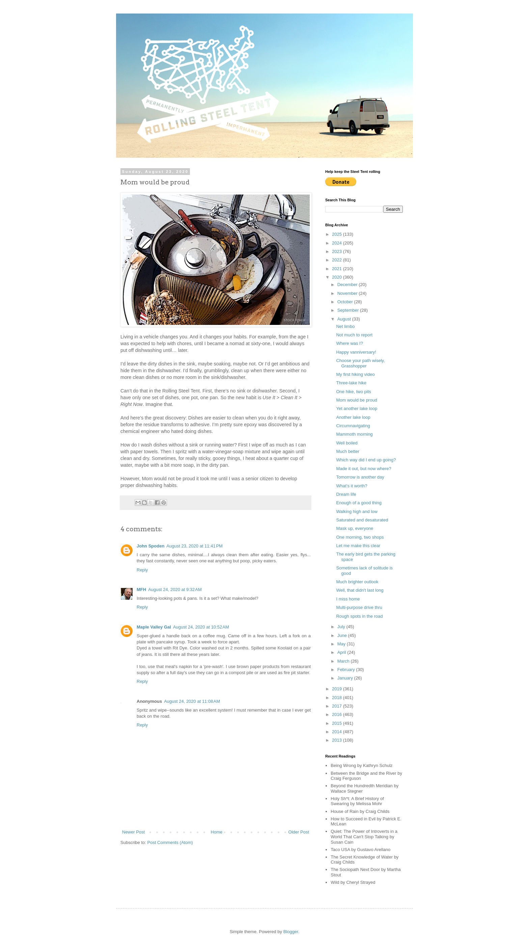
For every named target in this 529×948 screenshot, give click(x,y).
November (348, 293)
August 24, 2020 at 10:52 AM (201, 627)
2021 (337, 268)
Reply (142, 569)
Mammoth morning (354, 434)
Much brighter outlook (357, 581)
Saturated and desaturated (362, 519)
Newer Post (133, 832)
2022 (337, 259)
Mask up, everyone (354, 528)
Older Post (298, 832)
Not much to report (354, 334)
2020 (337, 277)
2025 (337, 234)
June (342, 635)
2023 (337, 251)
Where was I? (349, 343)
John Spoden (150, 545)
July (341, 626)
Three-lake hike (351, 382)
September (348, 310)
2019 (337, 688)
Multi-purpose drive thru (359, 607)
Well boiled (346, 442)
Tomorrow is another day (360, 477)
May (342, 643)
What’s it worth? (351, 485)
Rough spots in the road (359, 616)
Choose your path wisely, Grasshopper (360, 363)
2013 (337, 740)
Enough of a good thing (358, 502)
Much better (347, 451)
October (345, 301)
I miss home (348, 598)
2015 (337, 723)
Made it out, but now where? (363, 468)
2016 (337, 714)
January (345, 678)
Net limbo (345, 326)
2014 (337, 731)
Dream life (346, 494)
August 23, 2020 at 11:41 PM (194, 545)
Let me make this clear (358, 545)
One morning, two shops (360, 537)
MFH (141, 589)
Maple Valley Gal (154, 627)
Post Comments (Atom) (170, 842)
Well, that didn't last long (359, 590)
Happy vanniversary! (356, 352)
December (348, 284)
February (346, 669)
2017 (337, 706)
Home (217, 832)
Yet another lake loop (356, 408)
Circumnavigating (353, 425)
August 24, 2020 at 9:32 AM (175, 589)
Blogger (290, 931)
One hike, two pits (353, 391)
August (344, 319)
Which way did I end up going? (366, 459)
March (344, 661)
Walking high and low (356, 511)
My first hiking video (355, 374)
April (342, 652)
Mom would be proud (356, 400)
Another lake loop (353, 417)
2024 (337, 243)
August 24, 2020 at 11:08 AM (192, 701)
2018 (337, 697)
